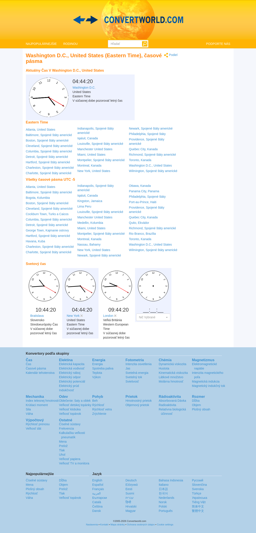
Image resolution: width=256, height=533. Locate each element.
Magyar (130, 511)
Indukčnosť (66, 390)
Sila (28, 409)
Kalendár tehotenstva (40, 372)
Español (97, 484)
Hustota (164, 368)
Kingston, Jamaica (89, 201)
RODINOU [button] (70, 44)
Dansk (96, 511)
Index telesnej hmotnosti (42, 400)
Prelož (63, 446)
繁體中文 (198, 511)
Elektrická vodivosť (71, 368)
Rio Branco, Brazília (142, 233)
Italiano (164, 484)
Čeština (97, 506)
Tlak (62, 450)
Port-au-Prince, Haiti (142, 202)
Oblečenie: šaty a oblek (75, 400)
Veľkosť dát (33, 428)
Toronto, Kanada (140, 160)
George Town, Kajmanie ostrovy (47, 230)
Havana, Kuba (35, 241)
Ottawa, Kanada (140, 185)
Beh (95, 400)
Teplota (97, 372)
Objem (196, 405)
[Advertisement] (150, 77)
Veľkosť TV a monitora (74, 463)
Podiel (170, 55)
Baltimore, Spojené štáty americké (49, 135)
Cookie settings (165, 524)
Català (96, 502)
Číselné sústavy (69, 424)
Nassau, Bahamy (89, 244)
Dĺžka (195, 400)
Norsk (163, 502)
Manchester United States (94, 149)
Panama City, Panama (144, 191)
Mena (63, 441)
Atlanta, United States (40, 129)
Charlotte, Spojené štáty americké (49, 173)
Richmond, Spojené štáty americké (152, 154)
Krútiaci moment (37, 405)
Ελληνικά (131, 484)
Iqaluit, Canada (87, 138)
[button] (153, 317)
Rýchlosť (98, 405)
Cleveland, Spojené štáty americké (49, 146)
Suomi (129, 493)
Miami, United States (91, 154)
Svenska (198, 489)
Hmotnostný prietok (138, 400)
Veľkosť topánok (70, 413)
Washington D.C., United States (150, 165)
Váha (29, 413)
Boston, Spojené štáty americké (47, 140)
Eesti (128, 489)
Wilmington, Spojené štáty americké (153, 171)
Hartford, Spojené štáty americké (48, 162)
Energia (97, 364)
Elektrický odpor (70, 377)
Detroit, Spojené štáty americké (47, 157)
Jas (127, 368)
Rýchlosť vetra (102, 409)
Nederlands (166, 497)
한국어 (163, 493)
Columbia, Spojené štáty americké (49, 151)
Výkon (96, 377)
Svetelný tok (133, 377)
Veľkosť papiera (69, 459)
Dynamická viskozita (172, 364)
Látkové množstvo (171, 377)
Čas (28, 364)
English (97, 480)
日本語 (163, 489)
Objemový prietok (137, 405)
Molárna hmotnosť (171, 381)
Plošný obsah (201, 409)
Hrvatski (131, 506)
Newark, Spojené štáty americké (151, 128)
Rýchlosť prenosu (38, 424)
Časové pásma (36, 368)
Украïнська (199, 497)
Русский (197, 480)
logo (128, 19)
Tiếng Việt (199, 502)
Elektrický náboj (69, 372)
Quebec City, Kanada (143, 149)
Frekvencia (66, 428)
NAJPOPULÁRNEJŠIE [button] (41, 44)
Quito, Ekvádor (139, 222)
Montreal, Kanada (89, 165)
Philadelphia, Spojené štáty (147, 134)
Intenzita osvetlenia (138, 364)
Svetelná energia (136, 372)
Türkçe (196, 493)
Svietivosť (132, 381)
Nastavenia (92, 524)
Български (99, 497)
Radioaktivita (167, 405)
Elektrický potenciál (72, 381)
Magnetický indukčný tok (208, 386)
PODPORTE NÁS (218, 44)
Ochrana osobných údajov (141, 524)
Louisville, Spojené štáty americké (100, 143)
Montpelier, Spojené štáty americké (101, 160)
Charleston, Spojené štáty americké (50, 167)
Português (166, 511)
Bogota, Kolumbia (38, 197)
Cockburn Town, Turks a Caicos (47, 214)
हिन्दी (128, 502)
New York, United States (93, 171)
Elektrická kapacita (71, 364)
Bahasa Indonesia (171, 480)
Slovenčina (199, 484)
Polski (163, 506)
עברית (129, 497)
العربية (96, 493)
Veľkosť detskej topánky (75, 405)
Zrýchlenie (99, 413)
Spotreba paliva (102, 368)
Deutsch (131, 480)
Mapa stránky (117, 524)
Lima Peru (84, 206)
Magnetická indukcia (205, 381)
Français (98, 489)
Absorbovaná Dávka (172, 400)
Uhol (62, 454)
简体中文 (198, 506)
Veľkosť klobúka (70, 409)
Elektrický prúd (69, 386)
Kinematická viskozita (173, 372)
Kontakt (104, 524)
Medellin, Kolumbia (90, 222)
